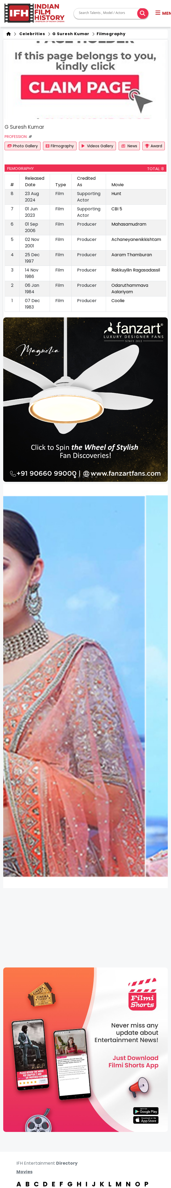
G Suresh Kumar (70, 33)
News (129, 146)
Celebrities (31, 33)
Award (153, 146)
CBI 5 (116, 209)
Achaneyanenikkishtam (136, 239)
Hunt (116, 193)
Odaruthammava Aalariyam (129, 288)
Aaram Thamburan (131, 255)
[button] (75, 477)
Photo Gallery (22, 146)
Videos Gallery (97, 146)
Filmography (111, 33)
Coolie (118, 301)
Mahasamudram (128, 224)
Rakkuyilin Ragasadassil (135, 270)
